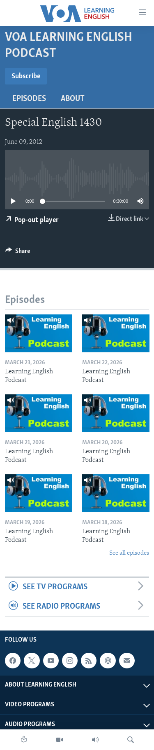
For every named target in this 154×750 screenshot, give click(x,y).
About (73, 99)
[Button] (17, 253)
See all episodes (129, 553)
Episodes (29, 99)
